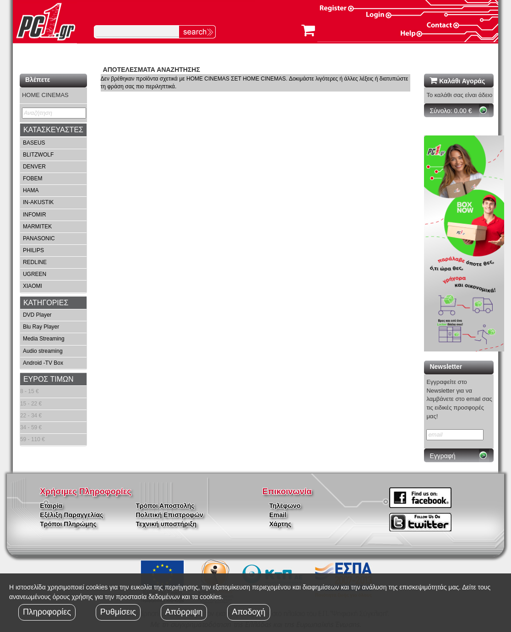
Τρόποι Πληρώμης (68, 524)
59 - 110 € (32, 439)
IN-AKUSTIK (38, 202)
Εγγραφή (442, 455)
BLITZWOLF (38, 154)
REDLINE (35, 262)
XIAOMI (32, 286)
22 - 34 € (31, 415)
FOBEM (33, 178)
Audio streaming (43, 351)
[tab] (53, 130)
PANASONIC (39, 238)
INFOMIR (34, 214)
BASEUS (34, 143)
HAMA (31, 190)
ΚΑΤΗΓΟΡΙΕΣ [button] (45, 303)
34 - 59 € (31, 427)
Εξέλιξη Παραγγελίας (71, 515)
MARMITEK (37, 226)
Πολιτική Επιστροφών (169, 515)
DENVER (34, 166)
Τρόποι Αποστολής (165, 505)
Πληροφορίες (47, 611)
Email (277, 515)
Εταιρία (51, 505)
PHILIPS (33, 250)
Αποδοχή (248, 611)
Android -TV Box (43, 363)
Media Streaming (44, 338)
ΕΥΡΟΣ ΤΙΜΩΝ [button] (48, 379)
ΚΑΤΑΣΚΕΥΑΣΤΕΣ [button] (53, 130)
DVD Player (37, 315)
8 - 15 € (29, 391)
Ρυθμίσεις (118, 611)
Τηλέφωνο (284, 505)
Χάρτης (280, 524)
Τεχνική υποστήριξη (166, 524)
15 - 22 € (31, 403)
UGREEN (34, 274)
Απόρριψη (184, 611)
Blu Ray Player (41, 327)
